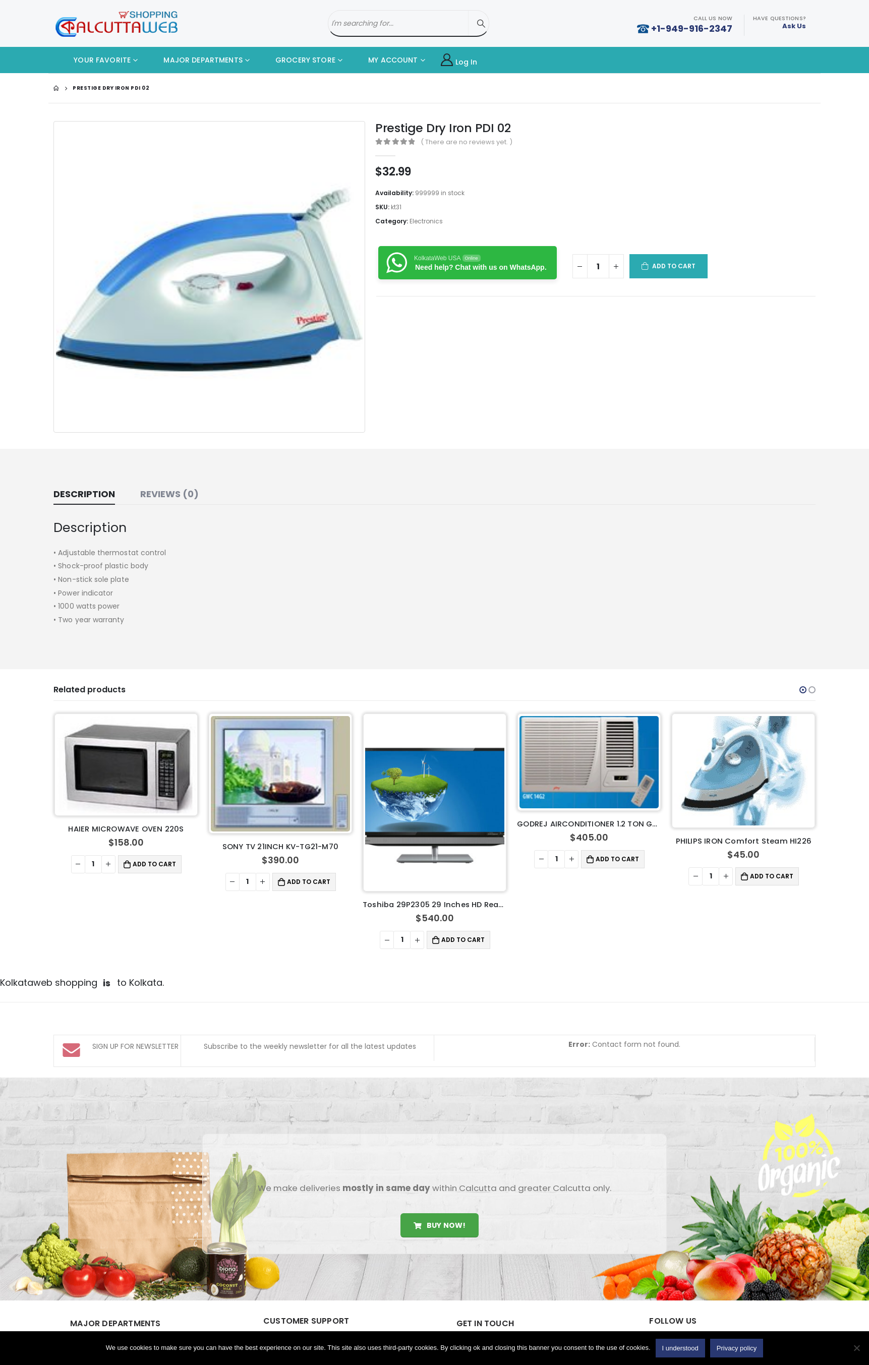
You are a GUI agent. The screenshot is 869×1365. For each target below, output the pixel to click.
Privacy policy (737, 1348)
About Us (293, 1311)
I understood (680, 1348)
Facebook (663, 1317)
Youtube (728, 1317)
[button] (802, 690)
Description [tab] (84, 494)
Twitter (696, 1317)
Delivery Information (312, 1328)
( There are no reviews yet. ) (466, 142)
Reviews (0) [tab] (169, 494)
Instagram (760, 1317)
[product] (125, 765)
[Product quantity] (598, 266)
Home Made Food (115, 1313)
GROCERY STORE (297, 60)
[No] (856, 1348)
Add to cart (674, 266)
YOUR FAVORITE (95, 60)
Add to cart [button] (154, 864)
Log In (459, 60)
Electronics (426, 221)
